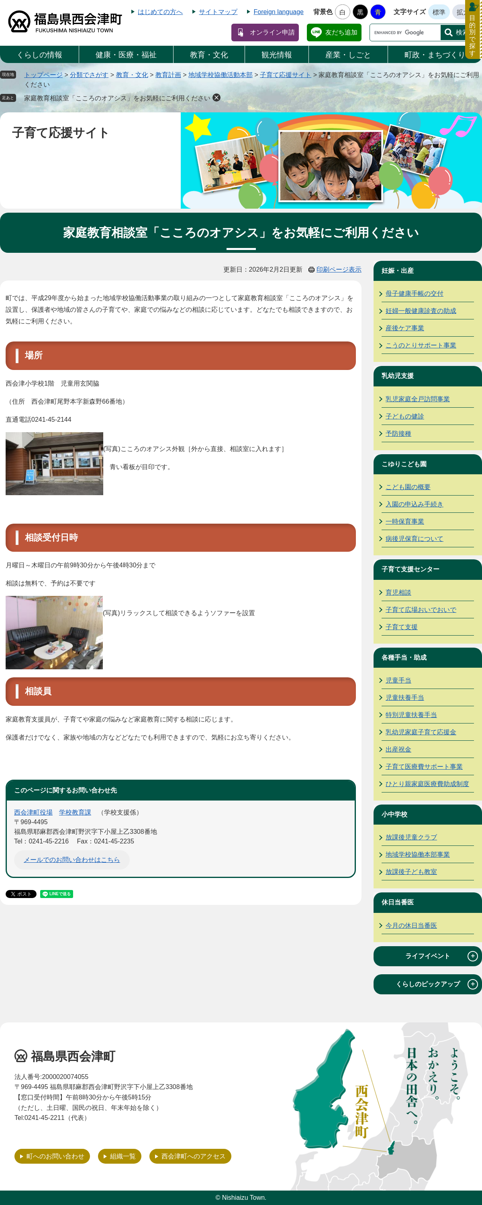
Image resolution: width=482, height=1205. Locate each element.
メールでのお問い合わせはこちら (72, 859)
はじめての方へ (160, 11)
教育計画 (168, 74)
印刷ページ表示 (339, 269)
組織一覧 (123, 1156)
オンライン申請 (272, 32)
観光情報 (276, 55)
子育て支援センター (410, 569)
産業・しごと (348, 55)
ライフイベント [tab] (441, 956)
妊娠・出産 (398, 270)
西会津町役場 (33, 812)
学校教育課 (75, 812)
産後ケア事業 (405, 328)
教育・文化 (209, 55)
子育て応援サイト (285, 74)
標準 (439, 12)
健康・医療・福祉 (126, 55)
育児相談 (398, 592)
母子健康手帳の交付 (414, 293)
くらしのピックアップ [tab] (437, 984)
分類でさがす (89, 74)
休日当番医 (398, 902)
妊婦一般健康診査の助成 (421, 310)
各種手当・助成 (404, 657)
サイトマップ (218, 11)
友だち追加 (341, 32)
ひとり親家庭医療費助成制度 (427, 783)
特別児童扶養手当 (411, 714)
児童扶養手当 (405, 697)
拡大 (463, 12)
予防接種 (398, 433)
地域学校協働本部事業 (418, 854)
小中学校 (394, 814)
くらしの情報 (39, 55)
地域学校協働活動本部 (220, 74)
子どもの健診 (405, 416)
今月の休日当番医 (411, 925)
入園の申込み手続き (414, 504)
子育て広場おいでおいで (421, 609)
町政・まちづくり (435, 55)
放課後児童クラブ (411, 837)
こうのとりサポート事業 (421, 345)
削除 (216, 97)
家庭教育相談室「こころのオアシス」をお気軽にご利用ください (117, 98)
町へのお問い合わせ (55, 1156)
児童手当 (398, 680)
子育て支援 (402, 627)
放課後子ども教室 (411, 871)
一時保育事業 (405, 521)
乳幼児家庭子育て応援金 (421, 732)
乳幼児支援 (398, 375)
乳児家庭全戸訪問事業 (418, 399)
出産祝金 (398, 749)
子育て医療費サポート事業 (424, 766)
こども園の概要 (408, 487)
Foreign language (278, 11)
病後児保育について (414, 538)
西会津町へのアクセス (193, 1156)
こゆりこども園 (404, 464)
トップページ (43, 74)
